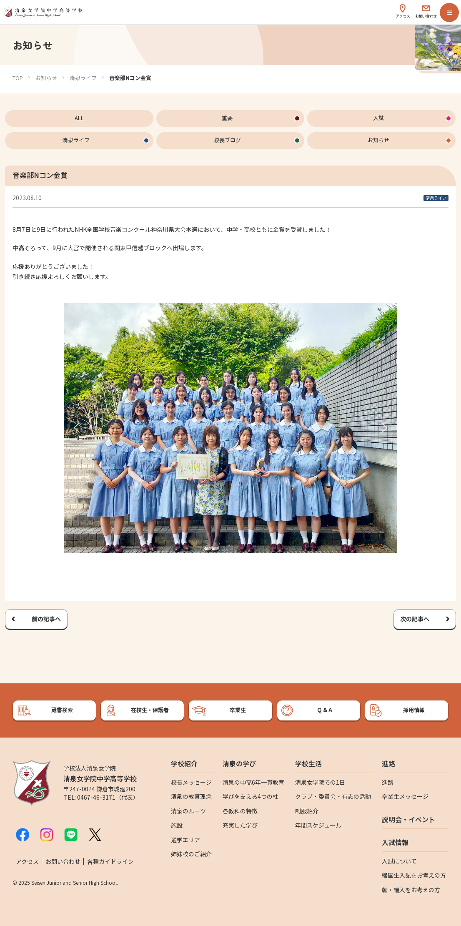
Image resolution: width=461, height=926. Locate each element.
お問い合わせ (62, 861)
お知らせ (46, 78)
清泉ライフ (83, 78)
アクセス (27, 861)
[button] (76, 427)
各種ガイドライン (110, 861)
